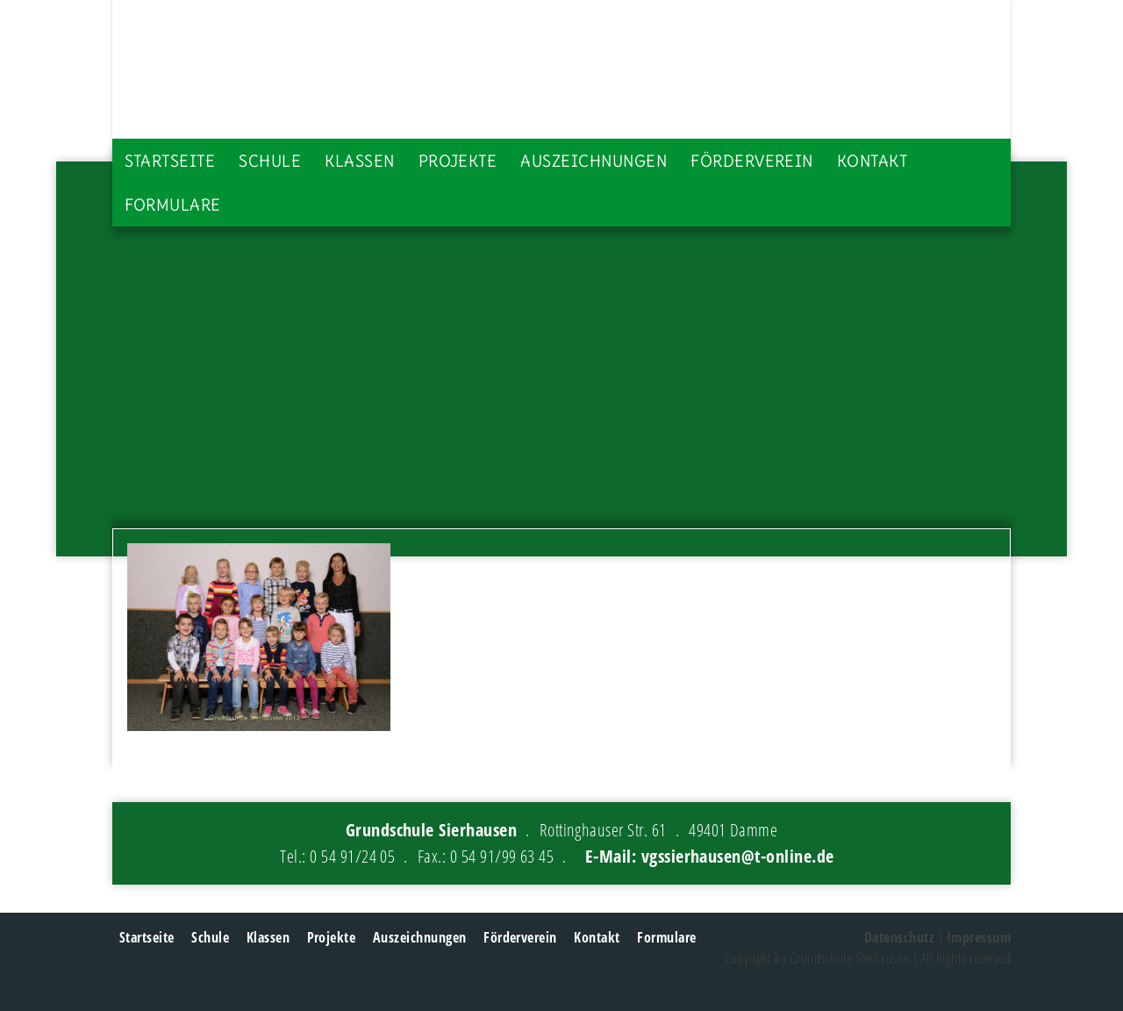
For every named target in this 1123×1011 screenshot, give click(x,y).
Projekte (457, 161)
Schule (270, 161)
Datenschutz (899, 937)
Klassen (359, 161)
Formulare (173, 205)
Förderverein (751, 161)
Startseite (170, 161)
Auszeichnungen (593, 161)
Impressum (979, 937)
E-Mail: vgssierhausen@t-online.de (709, 856)
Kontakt (872, 161)
